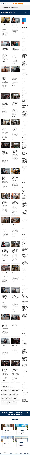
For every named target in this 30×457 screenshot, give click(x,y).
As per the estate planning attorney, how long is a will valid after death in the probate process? (25, 124)
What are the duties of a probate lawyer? (24, 49)
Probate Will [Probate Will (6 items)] (8, 402)
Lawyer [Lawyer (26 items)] (12, 397)
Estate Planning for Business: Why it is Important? (24, 197)
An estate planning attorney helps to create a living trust (25, 42)
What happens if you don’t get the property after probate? (25, 394)
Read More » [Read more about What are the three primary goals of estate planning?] (23, 246)
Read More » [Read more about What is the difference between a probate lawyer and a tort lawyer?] (23, 90)
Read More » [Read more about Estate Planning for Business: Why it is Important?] (23, 200)
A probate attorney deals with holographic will (25, 179)
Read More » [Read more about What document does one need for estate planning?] (23, 285)
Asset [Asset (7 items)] (9, 386)
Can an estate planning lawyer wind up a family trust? (25, 289)
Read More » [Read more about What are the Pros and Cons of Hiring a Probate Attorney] (3, 357)
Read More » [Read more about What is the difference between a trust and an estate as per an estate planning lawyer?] (23, 75)
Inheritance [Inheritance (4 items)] (2, 397)
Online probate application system (15, 226)
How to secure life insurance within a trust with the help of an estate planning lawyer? (5, 105)
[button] (13, 3)
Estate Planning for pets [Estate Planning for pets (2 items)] (13, 393)
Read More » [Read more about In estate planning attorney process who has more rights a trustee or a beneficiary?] (13, 311)
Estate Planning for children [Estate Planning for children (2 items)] (4, 393)
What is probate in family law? (24, 185)
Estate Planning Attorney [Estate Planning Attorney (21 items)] (4, 390)
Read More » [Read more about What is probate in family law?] (23, 187)
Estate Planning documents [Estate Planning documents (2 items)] (4, 391)
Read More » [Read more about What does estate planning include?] (13, 283)
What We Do (16, 453)
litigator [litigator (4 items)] (15, 397)
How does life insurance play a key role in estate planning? (5, 274)
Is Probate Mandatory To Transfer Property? (4, 370)
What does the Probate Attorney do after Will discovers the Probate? (25, 308)
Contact (28, 453)
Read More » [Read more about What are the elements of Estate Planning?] (13, 35)
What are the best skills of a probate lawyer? (25, 231)
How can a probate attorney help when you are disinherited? (15, 51)
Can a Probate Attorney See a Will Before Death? (24, 270)
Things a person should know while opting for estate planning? (25, 296)
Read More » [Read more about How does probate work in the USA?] (13, 187)
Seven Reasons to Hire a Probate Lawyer (25, 30)
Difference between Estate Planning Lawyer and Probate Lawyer (25, 146)
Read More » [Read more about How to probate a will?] (23, 175)
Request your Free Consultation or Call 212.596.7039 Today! (15, 413)
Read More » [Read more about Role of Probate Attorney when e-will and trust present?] (23, 228)
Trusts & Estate (6, 3)
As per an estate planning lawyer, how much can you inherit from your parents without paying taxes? (25, 114)
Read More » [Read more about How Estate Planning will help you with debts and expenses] (13, 139)
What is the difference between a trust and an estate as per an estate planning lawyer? (25, 72)
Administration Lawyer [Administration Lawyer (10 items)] (4, 386)
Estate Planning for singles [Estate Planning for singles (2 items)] (4, 394)
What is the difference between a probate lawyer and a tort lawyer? (24, 86)
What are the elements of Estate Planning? (15, 26)
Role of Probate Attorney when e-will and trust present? (25, 226)
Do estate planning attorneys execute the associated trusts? (4, 76)
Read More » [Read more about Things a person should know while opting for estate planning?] (23, 299)
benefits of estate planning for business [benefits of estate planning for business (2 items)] (6, 387)
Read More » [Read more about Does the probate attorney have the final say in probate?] (13, 262)
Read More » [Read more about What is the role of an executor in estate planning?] (23, 38)
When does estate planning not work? (25, 190)
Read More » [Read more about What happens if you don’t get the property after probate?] (23, 397)
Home (20, 12)
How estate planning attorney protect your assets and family (25, 351)
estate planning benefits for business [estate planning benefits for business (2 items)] (13, 390)
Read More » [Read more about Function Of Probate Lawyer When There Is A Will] (23, 340)
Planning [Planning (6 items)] (6, 398)
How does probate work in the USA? (15, 177)
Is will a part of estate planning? (15, 74)
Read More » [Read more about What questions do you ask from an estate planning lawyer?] (23, 97)
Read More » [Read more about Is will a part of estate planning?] (13, 85)
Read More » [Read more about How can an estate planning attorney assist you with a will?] (3, 260)
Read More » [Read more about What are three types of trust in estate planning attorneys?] (23, 170)
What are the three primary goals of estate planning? (24, 243)
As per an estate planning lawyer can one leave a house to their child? (25, 316)
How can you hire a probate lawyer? (25, 220)
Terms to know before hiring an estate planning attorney (25, 344)
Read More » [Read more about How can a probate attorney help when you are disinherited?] (13, 63)
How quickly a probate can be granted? (15, 151)
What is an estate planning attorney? (25, 100)
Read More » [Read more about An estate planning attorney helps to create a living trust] (23, 46)
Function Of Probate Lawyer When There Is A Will (24, 337)
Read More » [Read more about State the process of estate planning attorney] (13, 381)
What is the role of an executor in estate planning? (25, 35)
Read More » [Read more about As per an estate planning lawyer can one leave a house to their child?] (23, 319)
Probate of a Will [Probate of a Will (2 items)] (9, 401)
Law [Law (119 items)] (9, 397)
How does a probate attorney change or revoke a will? (25, 263)
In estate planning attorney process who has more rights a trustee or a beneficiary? (15, 298)
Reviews (21, 453)
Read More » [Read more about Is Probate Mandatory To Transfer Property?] (3, 380)
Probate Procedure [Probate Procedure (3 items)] (14, 401)
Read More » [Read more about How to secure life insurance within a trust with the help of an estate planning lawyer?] (3, 116)
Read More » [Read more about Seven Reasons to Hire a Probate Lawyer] (23, 32)
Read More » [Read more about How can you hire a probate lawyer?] (23, 221)
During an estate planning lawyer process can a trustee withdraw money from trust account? (25, 373)
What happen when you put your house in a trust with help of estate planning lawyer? (5, 299)
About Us (10, 453)
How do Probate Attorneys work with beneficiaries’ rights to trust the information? (25, 213)
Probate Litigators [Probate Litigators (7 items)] (3, 401)
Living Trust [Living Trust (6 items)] (2, 398)
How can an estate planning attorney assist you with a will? (5, 251)
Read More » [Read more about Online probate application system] (13, 236)
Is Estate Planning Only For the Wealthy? (25, 387)
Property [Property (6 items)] (16, 402)
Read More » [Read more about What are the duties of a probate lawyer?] (23, 52)
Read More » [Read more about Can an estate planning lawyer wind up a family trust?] (23, 292)
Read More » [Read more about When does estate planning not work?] (23, 193)
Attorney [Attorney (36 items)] (12, 386)
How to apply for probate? (25, 140)
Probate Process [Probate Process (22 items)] (3, 402)
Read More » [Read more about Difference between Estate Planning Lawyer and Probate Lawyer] (23, 150)
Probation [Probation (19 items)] (12, 402)
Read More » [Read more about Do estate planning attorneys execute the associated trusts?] (3, 90)
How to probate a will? (25, 174)
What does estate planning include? (15, 274)
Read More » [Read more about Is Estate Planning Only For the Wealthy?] (23, 390)
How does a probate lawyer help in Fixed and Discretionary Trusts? (15, 104)
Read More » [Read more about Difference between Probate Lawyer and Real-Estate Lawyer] (13, 214)
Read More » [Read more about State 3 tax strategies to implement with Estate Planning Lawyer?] (23, 384)
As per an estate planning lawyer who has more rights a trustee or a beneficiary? (5, 324)
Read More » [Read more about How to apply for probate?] (23, 142)
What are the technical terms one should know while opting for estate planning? (25, 160)
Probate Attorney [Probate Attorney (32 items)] (14, 398)
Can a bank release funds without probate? (4, 129)
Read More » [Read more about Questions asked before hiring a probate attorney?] (3, 61)
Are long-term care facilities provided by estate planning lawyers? (24, 330)
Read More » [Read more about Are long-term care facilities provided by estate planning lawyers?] (23, 333)
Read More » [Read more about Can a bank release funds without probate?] (3, 139)
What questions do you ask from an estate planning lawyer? (25, 94)
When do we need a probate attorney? (15, 346)
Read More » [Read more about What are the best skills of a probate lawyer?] (23, 234)
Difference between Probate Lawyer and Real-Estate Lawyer (15, 203)
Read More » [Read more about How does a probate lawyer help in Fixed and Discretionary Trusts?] (13, 116)
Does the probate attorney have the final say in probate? (15, 251)
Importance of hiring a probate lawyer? (24, 323)
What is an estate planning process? (5, 202)
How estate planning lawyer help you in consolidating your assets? (25, 63)
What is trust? (14, 321)
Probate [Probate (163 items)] (10, 398)
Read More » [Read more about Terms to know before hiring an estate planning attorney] (23, 347)
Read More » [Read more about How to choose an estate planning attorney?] (3, 190)
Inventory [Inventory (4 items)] (6, 397)
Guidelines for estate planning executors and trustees (24, 56)
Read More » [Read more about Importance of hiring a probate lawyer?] (23, 325)
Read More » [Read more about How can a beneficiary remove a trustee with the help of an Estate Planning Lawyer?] (3, 165)
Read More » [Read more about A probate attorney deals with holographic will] (23, 182)
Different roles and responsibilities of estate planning (5, 227)
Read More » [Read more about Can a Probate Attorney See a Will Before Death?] (23, 272)
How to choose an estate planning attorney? (5, 178)
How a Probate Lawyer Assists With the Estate (24, 365)
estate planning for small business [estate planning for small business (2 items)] (13, 394)
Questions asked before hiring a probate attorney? (5, 50)
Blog (24, 453)
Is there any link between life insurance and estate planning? (25, 359)
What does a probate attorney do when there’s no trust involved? (5, 27)
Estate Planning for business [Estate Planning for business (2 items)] (13, 391)
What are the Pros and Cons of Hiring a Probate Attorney (5, 347)
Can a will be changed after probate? (24, 153)
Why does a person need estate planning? (25, 400)
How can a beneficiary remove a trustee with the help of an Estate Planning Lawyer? (5, 154)
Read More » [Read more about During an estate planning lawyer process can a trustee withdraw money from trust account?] (23, 376)
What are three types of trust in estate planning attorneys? (24, 168)
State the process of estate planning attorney (15, 370)
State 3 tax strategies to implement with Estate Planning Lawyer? (24, 381)
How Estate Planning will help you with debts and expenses (14, 129)
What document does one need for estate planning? (25, 283)
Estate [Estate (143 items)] (13, 387)
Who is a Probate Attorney (25, 302)
